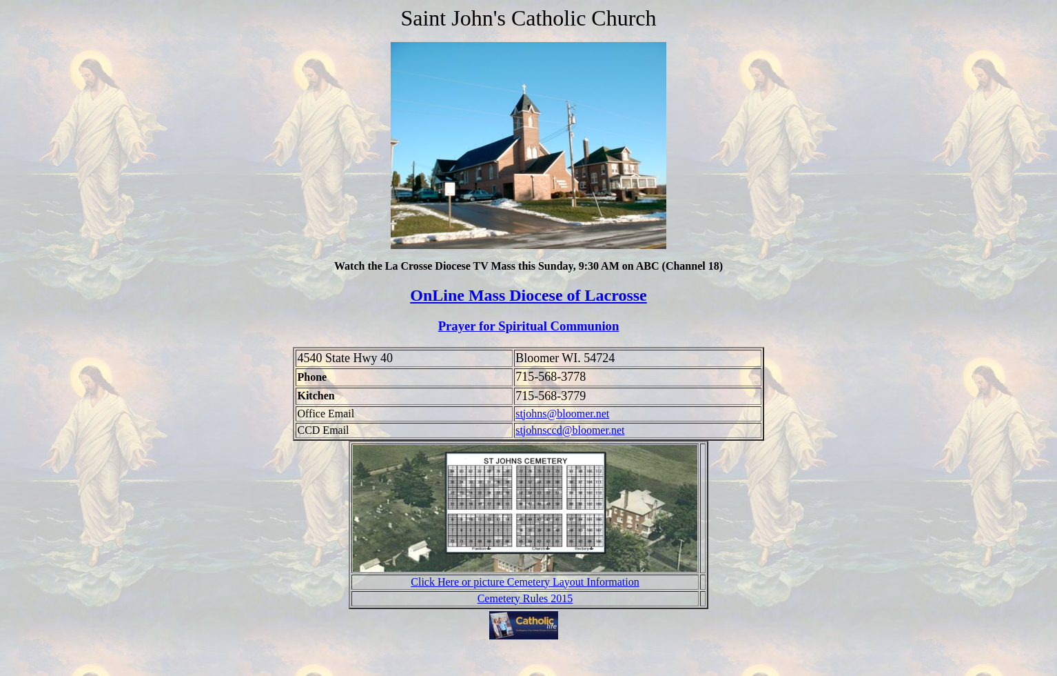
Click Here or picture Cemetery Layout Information (525, 582)
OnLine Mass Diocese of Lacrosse (528, 295)
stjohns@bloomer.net (562, 413)
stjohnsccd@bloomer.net (569, 430)
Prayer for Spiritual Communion (528, 326)
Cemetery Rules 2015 (525, 598)
